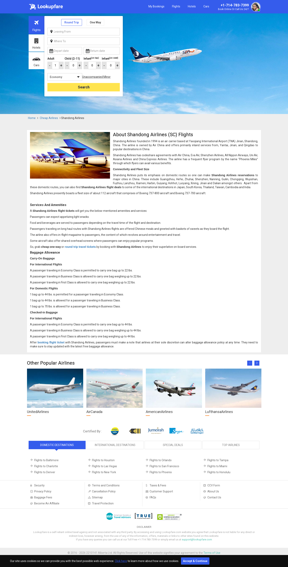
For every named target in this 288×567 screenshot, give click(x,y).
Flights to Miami (217, 466)
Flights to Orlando (161, 460)
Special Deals (173, 445)
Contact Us (214, 497)
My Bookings (156, 6)
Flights (176, 6)
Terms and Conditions (106, 485)
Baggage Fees (43, 497)
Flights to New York (104, 472)
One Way (95, 22)
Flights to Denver (44, 472)
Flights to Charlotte (46, 466)
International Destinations (115, 445)
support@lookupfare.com (197, 539)
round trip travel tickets (80, 246)
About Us (213, 491)
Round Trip (71, 22)
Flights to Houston (103, 460)
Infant (91, 58)
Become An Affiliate (46, 503)
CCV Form (213, 485)
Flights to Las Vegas (104, 466)
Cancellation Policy (104, 491)
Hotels (192, 6)
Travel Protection (103, 503)
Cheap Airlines (49, 118)
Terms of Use (211, 552)
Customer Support (161, 491)
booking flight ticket (51, 342)
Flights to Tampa (217, 460)
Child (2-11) (72, 58)
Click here (121, 561)
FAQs (153, 497)
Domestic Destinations (57, 445)
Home (32, 118)
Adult (50, 58)
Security (39, 485)
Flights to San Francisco (164, 466)
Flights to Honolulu (218, 472)
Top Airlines (231, 445)
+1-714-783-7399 (239, 7)
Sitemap (97, 497)
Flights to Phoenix (161, 472)
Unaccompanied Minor (96, 76)
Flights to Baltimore (46, 460)
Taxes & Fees (158, 485)
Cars (206, 6)
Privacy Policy (42, 491)
